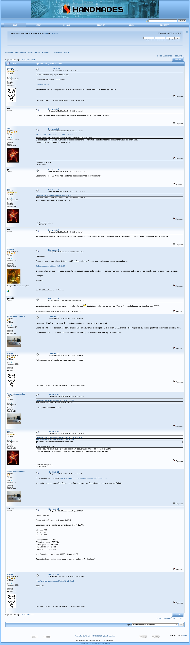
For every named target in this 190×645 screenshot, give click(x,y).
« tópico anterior (162, 56)
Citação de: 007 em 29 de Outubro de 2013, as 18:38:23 (54, 195)
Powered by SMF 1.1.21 (82, 636)
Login (131, 25)
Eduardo (10, 250)
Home (15, 25)
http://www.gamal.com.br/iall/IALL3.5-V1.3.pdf (55, 581)
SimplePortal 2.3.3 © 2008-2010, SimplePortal (95, 643)
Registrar (164, 25)
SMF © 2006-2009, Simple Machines (103, 636)
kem (9, 129)
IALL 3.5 (67, 52)
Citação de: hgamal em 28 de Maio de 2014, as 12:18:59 (55, 400)
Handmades (10, 52)
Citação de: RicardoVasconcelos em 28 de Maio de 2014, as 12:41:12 (59, 437)
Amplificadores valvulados (52, 52)
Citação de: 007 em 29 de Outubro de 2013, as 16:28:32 (54, 135)
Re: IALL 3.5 (53, 109)
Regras (66, 25)
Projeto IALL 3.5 (42, 84)
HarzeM (185, 635)
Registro (54, 33)
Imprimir (177, 59)
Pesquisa (101, 25)
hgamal (10, 68)
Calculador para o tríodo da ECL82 (50, 266)
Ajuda (38, 25)
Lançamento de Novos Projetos (28, 52)
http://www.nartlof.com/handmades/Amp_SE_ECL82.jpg (83, 478)
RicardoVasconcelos (16, 316)
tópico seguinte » (176, 56)
